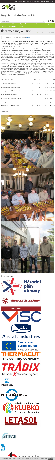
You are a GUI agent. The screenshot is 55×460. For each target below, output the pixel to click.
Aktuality (39, 32)
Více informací (44, 458)
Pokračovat (50, 458)
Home (34, 32)
